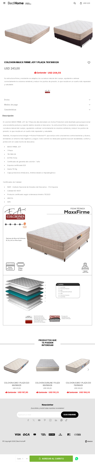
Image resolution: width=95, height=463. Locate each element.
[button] (88, 370)
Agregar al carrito (53, 458)
